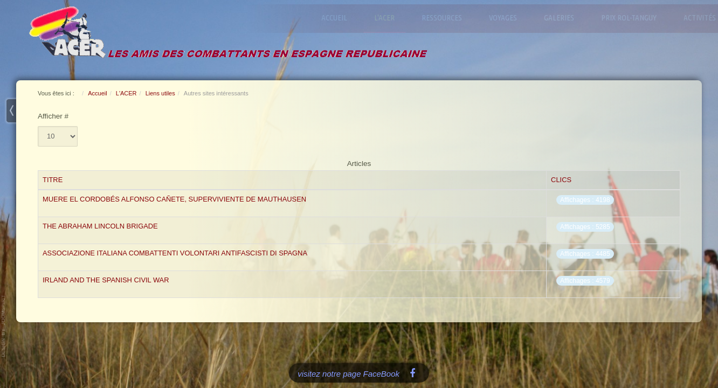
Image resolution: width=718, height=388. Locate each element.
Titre (53, 180)
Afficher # (53, 116)
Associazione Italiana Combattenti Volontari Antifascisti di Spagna (175, 253)
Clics (561, 180)
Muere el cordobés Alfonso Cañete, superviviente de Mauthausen (174, 199)
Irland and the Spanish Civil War (106, 280)
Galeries (562, 17)
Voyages (506, 17)
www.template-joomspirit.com (4, 326)
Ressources (444, 17)
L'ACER (387, 17)
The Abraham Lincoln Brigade (100, 226)
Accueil (337, 17)
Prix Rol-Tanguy (631, 17)
